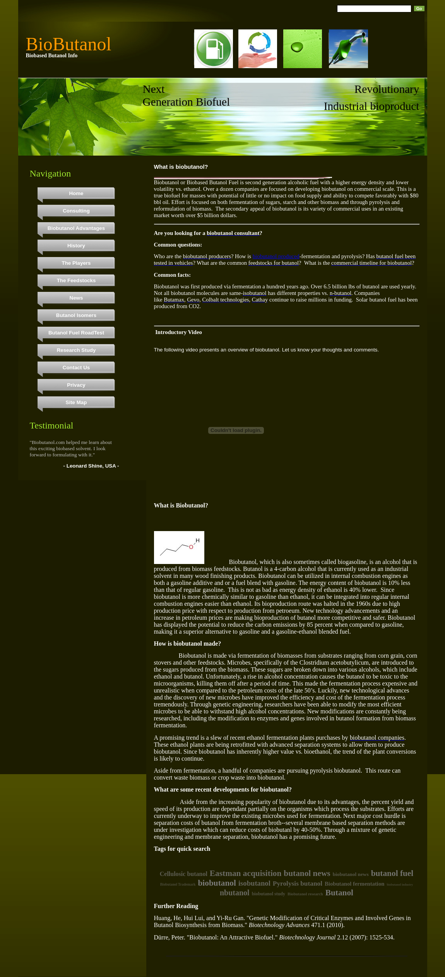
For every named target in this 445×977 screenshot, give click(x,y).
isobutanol (254, 883)
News (76, 298)
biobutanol (217, 883)
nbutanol (235, 892)
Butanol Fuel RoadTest (76, 333)
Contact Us (76, 367)
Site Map (76, 402)
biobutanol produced (276, 256)
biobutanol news (351, 874)
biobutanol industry (400, 884)
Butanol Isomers (76, 315)
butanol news (307, 873)
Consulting (76, 211)
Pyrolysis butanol (297, 883)
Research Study (76, 350)
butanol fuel (392, 873)
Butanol (339, 892)
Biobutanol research (305, 894)
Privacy (76, 385)
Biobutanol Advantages (76, 228)
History (76, 246)
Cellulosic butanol (183, 874)
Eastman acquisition (245, 873)
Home (76, 193)
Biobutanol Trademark (178, 884)
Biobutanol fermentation (354, 884)
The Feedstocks (76, 280)
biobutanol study (268, 893)
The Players (76, 263)
